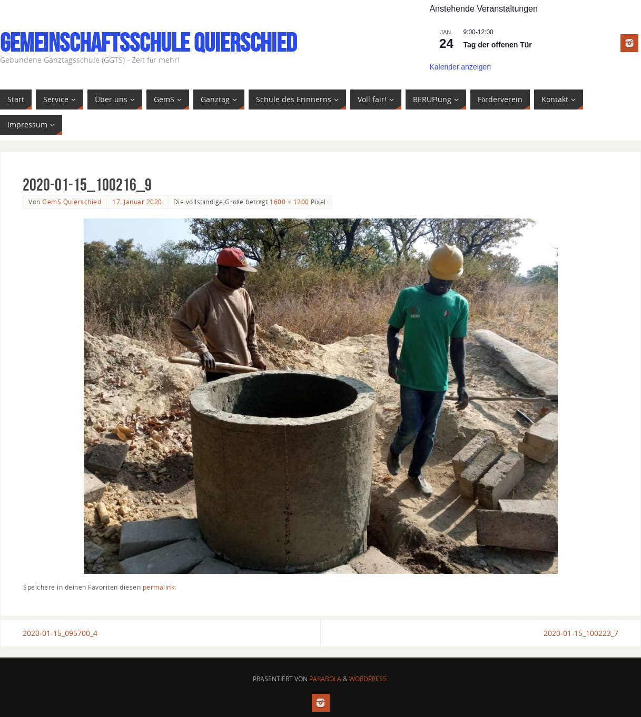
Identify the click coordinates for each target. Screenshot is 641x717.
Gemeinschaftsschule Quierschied (148, 42)
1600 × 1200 (289, 201)
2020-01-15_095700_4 (60, 633)
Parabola (325, 678)
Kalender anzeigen (460, 67)
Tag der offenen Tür (497, 45)
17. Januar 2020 (137, 201)
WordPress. (368, 678)
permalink (159, 587)
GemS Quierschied (71, 201)
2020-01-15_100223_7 (581, 633)
